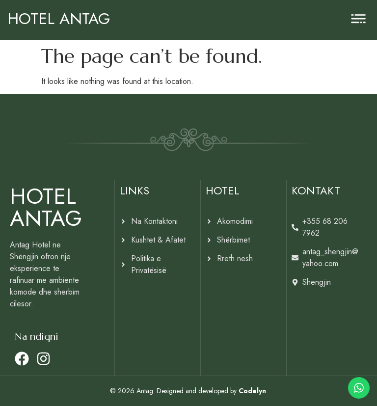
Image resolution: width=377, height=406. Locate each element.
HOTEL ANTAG (58, 18)
